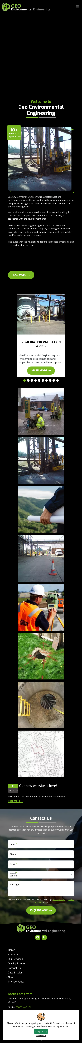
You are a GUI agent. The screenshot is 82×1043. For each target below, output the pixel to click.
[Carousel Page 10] (57, 380)
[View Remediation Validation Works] (41, 371)
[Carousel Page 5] (39, 380)
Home (11, 950)
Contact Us (14, 968)
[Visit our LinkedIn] (44, 937)
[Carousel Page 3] (32, 380)
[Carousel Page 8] (50, 380)
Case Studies (15, 972)
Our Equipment (17, 963)
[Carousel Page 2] (28, 380)
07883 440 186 (23, 1007)
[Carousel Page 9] (53, 380)
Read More (41, 1035)
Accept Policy (41, 1031)
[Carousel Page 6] (43, 380)
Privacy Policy (59, 900)
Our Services (15, 959)
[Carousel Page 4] (35, 380)
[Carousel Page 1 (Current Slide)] (24, 380)
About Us (13, 954)
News (11, 977)
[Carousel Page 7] (46, 380)
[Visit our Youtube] (37, 937)
